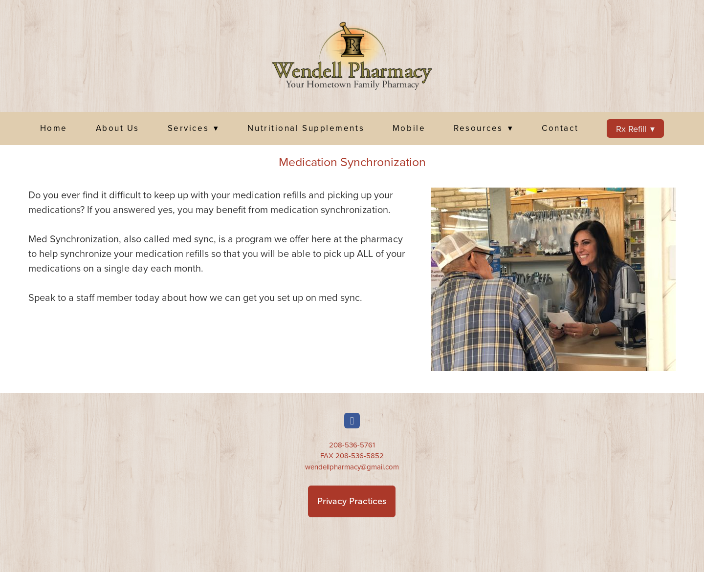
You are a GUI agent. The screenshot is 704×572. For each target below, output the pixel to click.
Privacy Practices (351, 501)
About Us (117, 128)
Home (53, 128)
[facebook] (352, 420)
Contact (560, 128)
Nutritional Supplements (305, 128)
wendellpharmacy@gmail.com (352, 467)
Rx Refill (635, 129)
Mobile (409, 128)
